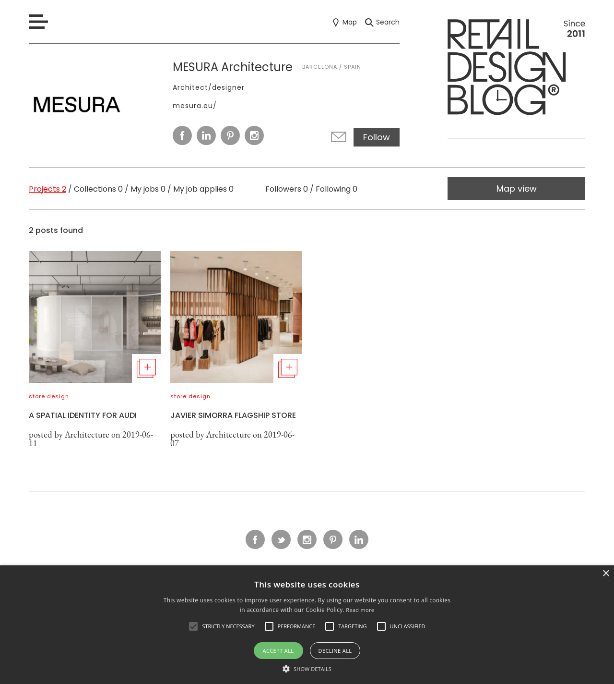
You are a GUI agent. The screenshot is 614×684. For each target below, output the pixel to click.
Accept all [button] (278, 650)
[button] (193, 626)
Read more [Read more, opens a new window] (360, 609)
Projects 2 (47, 189)
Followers (286, 189)
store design (49, 396)
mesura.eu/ (195, 105)
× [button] (605, 573)
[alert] (307, 624)
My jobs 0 (147, 189)
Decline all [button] (335, 650)
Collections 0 (98, 189)
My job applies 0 (203, 189)
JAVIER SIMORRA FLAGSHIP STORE (233, 415)
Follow (376, 137)
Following (336, 189)
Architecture (87, 434)
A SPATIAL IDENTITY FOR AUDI (83, 415)
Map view (516, 189)
